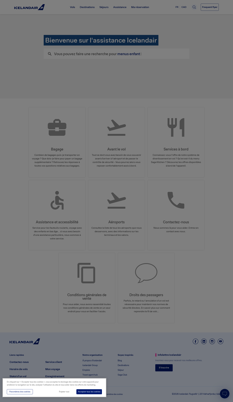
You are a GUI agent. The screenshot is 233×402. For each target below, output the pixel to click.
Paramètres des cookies (19, 392)
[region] (54, 387)
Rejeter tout (64, 392)
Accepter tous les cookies (89, 392)
